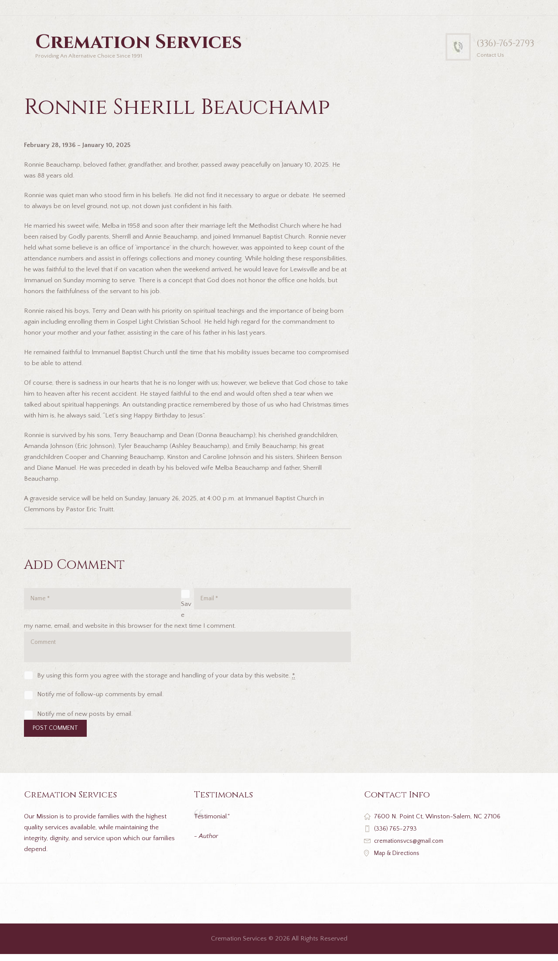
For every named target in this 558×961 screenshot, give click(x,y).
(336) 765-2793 (396, 835)
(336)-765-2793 (498, 43)
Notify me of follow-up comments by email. (100, 699)
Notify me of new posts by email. (85, 719)
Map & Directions (399, 859)
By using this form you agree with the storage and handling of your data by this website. (166, 680)
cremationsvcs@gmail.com (412, 847)
